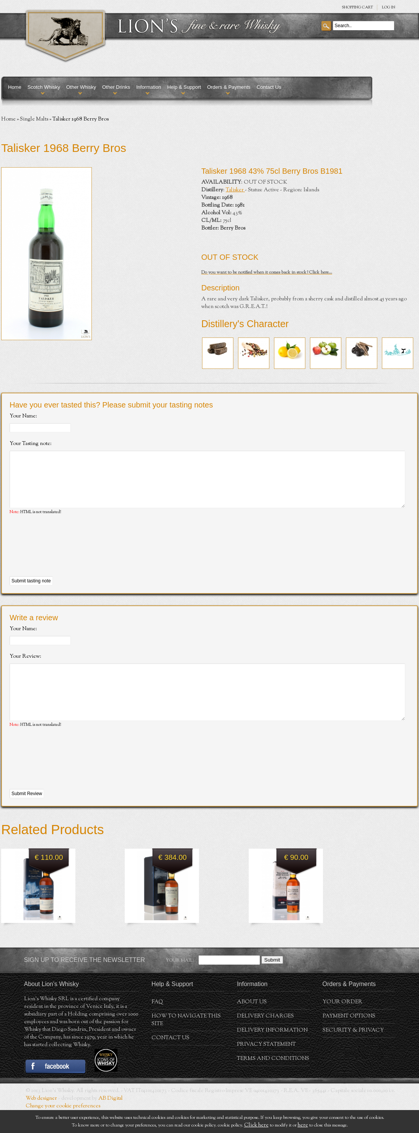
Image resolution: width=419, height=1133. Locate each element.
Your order (342, 1025)
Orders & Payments (228, 87)
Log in (388, 7)
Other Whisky (81, 87)
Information (148, 87)
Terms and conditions (273, 1082)
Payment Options (349, 1039)
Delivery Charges (265, 1039)
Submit (272, 983)
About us (252, 1025)
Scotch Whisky (44, 87)
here (303, 1125)
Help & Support (184, 87)
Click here (256, 1125)
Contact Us (269, 87)
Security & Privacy (353, 1053)
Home (14, 87)
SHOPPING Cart (357, 7)
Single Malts (34, 119)
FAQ (157, 1025)
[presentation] (68, 557)
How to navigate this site (186, 1043)
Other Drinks (116, 87)
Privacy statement (266, 1067)
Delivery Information (272, 1053)
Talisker (235, 190)
